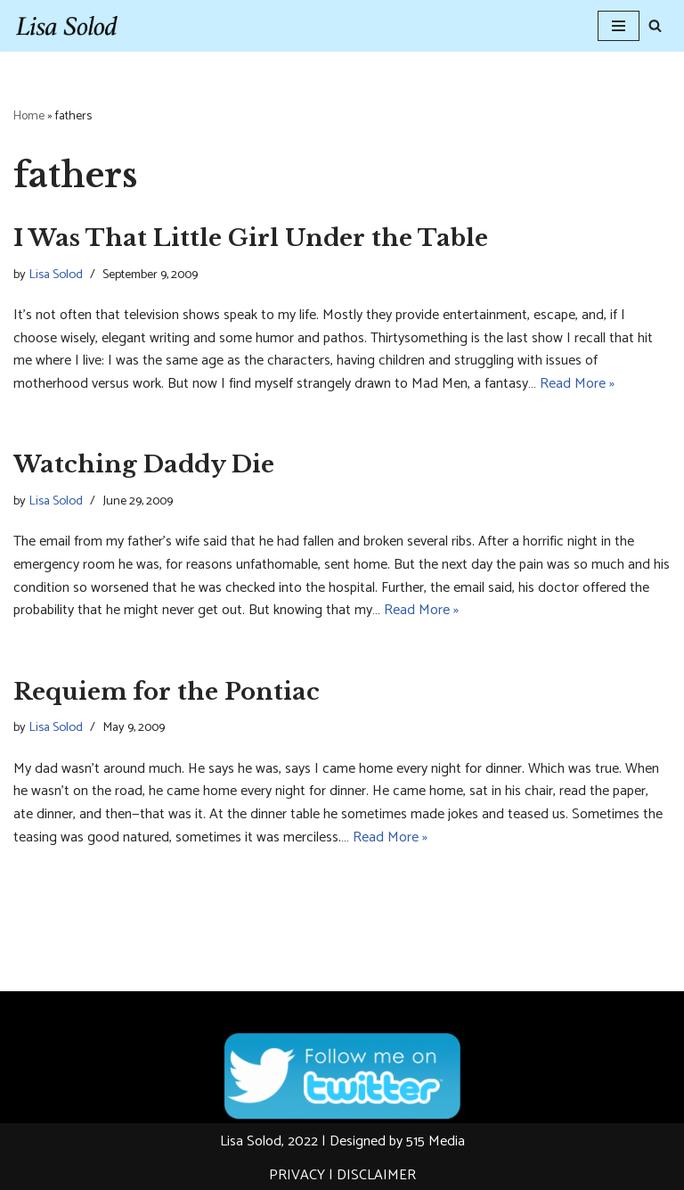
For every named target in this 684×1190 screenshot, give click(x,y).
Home (29, 116)
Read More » (577, 384)
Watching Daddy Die (143, 464)
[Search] (655, 25)
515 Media (435, 1141)
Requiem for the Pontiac (166, 691)
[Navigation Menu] (618, 26)
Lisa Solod (55, 274)
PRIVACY (297, 1175)
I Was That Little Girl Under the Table (250, 238)
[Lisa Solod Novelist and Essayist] (66, 25)
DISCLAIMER (376, 1175)
